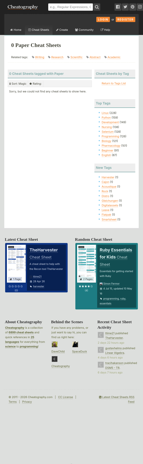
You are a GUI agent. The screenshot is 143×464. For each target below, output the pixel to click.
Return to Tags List (114, 83)
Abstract (95, 57)
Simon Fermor (111, 283)
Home (15, 29)
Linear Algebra (114, 353)
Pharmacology (111, 145)
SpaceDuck (79, 351)
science (10, 346)
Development (110, 122)
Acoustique (109, 186)
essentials (105, 303)
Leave (105, 210)
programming (111, 298)
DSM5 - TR (112, 368)
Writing (39, 57)
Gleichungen (110, 200)
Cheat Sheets (38, 29)
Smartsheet (109, 219)
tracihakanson (114, 363)
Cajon (105, 182)
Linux (105, 113)
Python (106, 117)
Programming (110, 136)
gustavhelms (113, 348)
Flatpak (106, 214)
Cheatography (14, 327)
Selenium (108, 131)
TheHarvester (114, 338)
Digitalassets (110, 205)
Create (62, 29)
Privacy (27, 401)
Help (105, 29)
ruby (122, 298)
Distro (105, 196)
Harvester (108, 177)
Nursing (107, 127)
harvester (38, 286)
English (106, 155)
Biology (106, 141)
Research (57, 57)
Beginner (107, 150)
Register (125, 19)
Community (84, 29)
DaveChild (58, 351)
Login (103, 19)
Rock (105, 191)
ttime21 (37, 276)
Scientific (76, 57)
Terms (13, 401)
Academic (113, 57)
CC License (65, 397)
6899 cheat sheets (21, 332)
